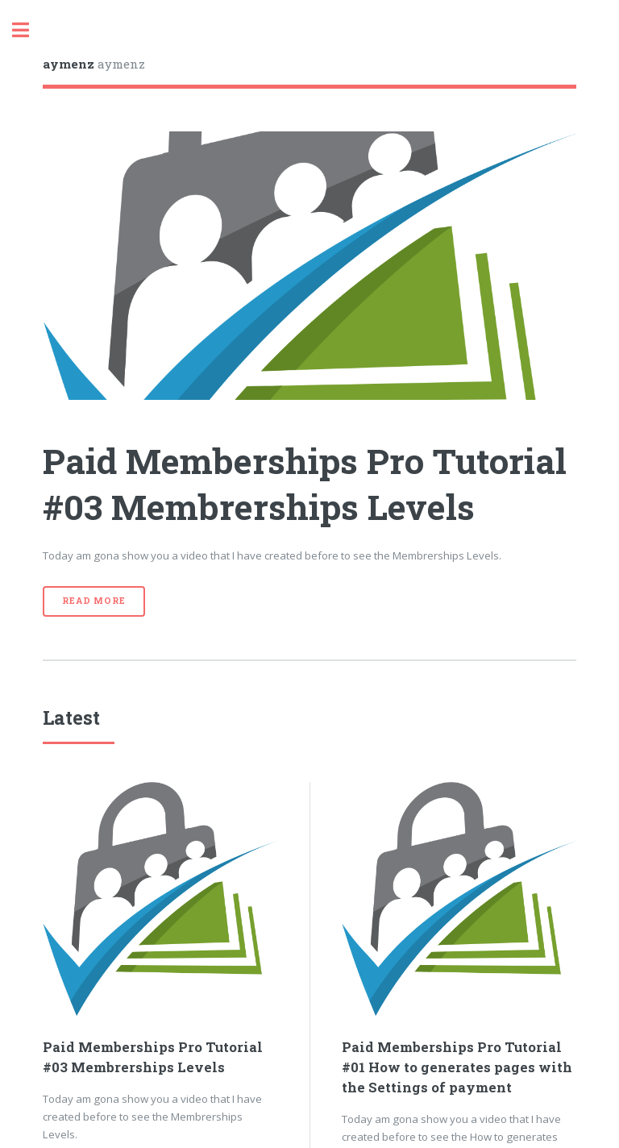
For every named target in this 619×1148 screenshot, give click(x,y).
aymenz (94, 64)
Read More (93, 600)
